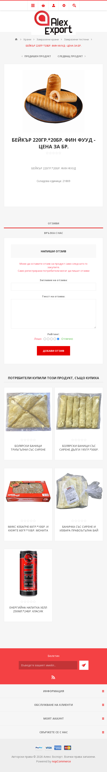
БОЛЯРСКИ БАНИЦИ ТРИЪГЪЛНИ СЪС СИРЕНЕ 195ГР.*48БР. (28, 449)
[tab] (53, 223)
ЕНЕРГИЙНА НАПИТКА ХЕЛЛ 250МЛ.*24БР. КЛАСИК (28, 609)
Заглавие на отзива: (54, 280)
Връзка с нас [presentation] (53, 233)
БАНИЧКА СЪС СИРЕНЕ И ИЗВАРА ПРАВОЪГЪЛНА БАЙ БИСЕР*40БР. (79, 530)
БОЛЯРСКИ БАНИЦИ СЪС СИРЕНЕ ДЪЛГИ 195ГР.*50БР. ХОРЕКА (78, 449)
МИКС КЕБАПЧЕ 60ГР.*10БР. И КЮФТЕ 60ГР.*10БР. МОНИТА (28, 528)
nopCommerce (61, 761)
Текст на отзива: (53, 296)
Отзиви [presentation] (53, 223)
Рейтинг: (53, 334)
